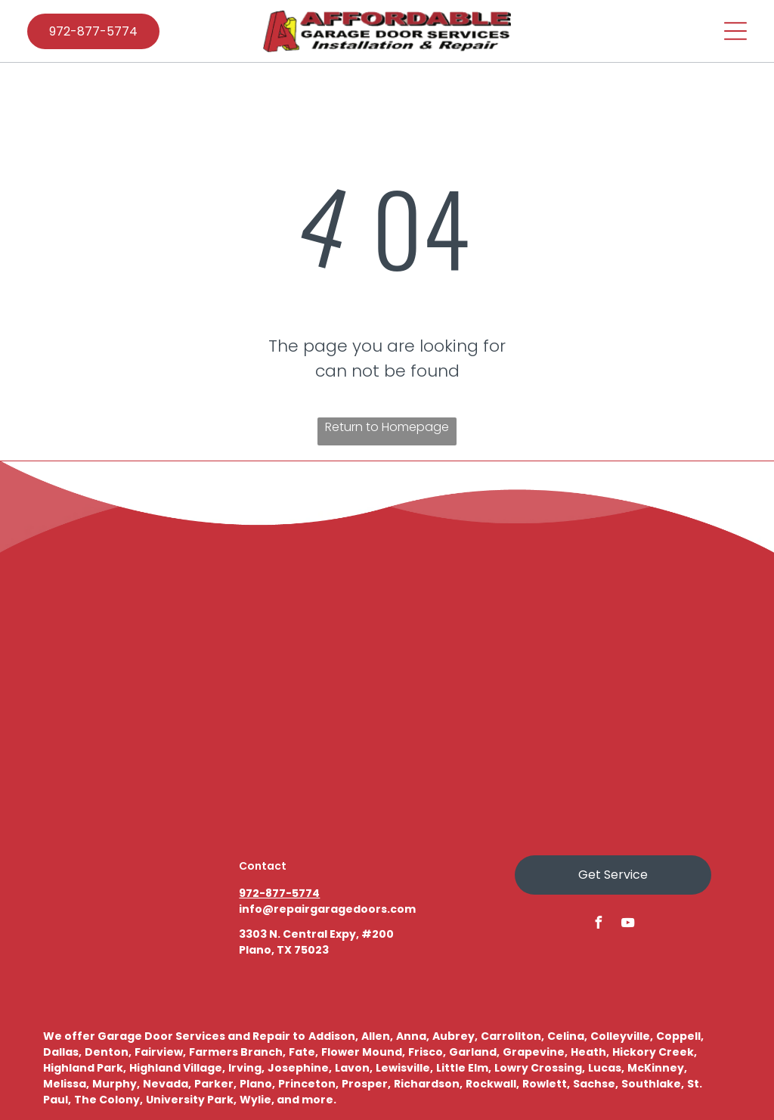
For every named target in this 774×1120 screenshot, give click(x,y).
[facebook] (598, 924)
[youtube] (627, 924)
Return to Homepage (387, 427)
